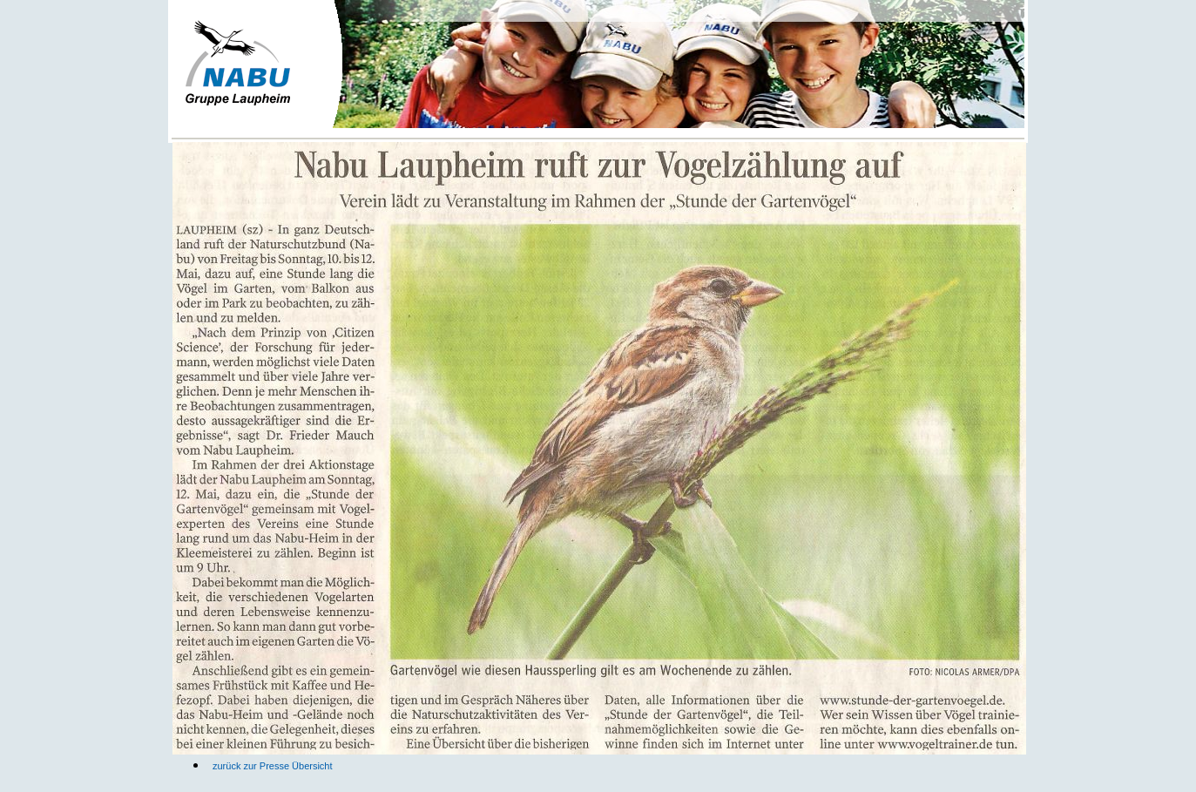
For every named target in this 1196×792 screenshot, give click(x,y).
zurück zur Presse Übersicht (273, 766)
